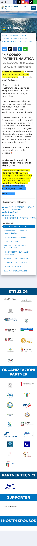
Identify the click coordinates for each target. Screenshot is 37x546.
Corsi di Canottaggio (12, 241)
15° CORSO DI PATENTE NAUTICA (17, 258)
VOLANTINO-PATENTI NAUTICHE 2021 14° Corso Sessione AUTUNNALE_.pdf (18, 209)
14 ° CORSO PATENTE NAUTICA (16, 227)
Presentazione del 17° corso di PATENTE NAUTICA (15, 247)
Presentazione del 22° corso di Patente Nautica (15, 232)
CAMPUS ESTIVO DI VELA (14, 267)
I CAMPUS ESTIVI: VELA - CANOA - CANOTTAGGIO (17, 253)
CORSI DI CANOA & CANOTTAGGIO (17, 263)
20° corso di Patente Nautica (15, 237)
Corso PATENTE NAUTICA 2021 (15, 271)
